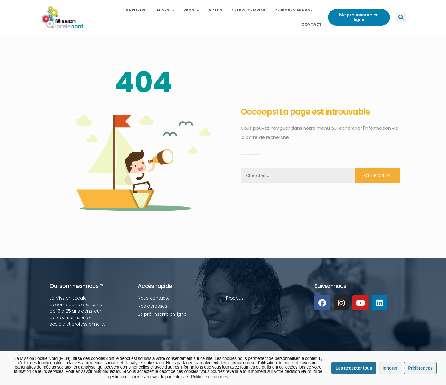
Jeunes (164, 10)
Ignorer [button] (390, 368)
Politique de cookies (209, 376)
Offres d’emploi (248, 10)
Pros (191, 10)
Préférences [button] (420, 368)
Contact (311, 24)
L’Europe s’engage (293, 10)
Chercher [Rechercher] (377, 175)
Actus (215, 10)
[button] (359, 17)
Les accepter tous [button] (353, 368)
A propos (135, 10)
